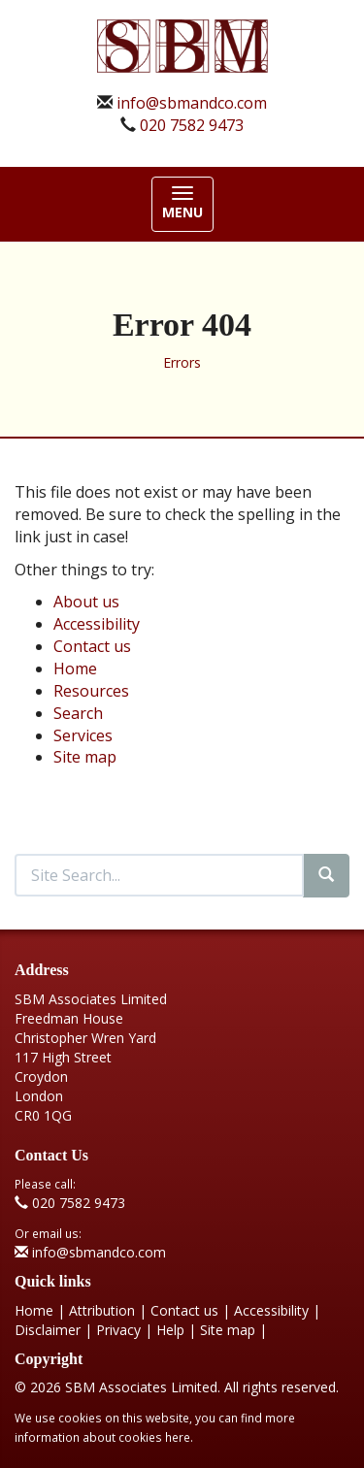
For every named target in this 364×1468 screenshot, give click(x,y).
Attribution (102, 1310)
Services (83, 735)
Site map (84, 756)
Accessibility (96, 624)
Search (78, 713)
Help (170, 1330)
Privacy (118, 1330)
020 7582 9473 (192, 125)
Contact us (92, 646)
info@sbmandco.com (191, 103)
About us (86, 601)
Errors (182, 362)
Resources (91, 690)
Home (75, 668)
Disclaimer (48, 1330)
